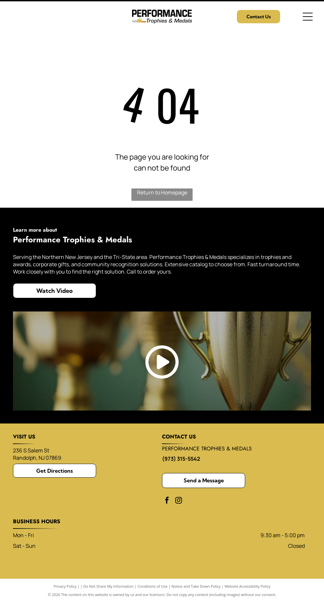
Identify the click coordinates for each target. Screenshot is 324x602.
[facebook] (167, 501)
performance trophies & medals (207, 448)
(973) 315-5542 (181, 458)
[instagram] (179, 501)
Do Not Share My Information (108, 586)
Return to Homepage (162, 192)
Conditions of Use (152, 586)
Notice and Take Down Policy (196, 586)
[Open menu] (308, 17)
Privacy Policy (65, 586)
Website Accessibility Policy (247, 586)
